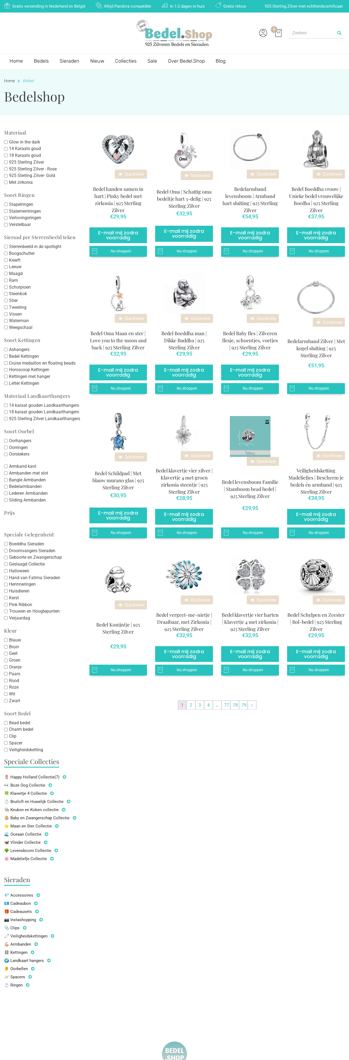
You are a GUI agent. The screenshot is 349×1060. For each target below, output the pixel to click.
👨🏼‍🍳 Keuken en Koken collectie (31, 809)
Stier (13, 300)
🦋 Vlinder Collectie (22, 842)
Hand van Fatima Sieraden (34, 577)
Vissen (15, 313)
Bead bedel (19, 722)
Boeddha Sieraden (26, 543)
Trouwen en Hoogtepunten (34, 611)
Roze (14, 687)
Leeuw (15, 266)
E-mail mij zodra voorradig (118, 235)
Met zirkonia (21, 182)
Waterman (19, 320)
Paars (14, 673)
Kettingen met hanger (29, 376)
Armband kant (22, 466)
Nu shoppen (121, 251)
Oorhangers (20, 440)
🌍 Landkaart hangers (24, 960)
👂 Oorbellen (16, 968)
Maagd (16, 273)
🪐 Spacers (14, 977)
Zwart (14, 700)
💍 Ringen (13, 985)
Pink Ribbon (20, 604)
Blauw (15, 640)
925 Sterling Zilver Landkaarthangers (44, 418)
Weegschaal (20, 327)
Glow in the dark (24, 141)
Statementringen (25, 210)
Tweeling (17, 307)
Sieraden (69, 61)
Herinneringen (22, 584)
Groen (14, 660)
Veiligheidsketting (26, 749)
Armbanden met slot (28, 473)
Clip (12, 736)
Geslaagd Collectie (27, 564)
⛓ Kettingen (16, 952)
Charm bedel (21, 729)
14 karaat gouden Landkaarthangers (44, 405)
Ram (13, 280)
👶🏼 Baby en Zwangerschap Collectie (37, 817)
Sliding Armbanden (27, 500)
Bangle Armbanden (27, 479)
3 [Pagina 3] (199, 705)
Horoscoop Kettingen (29, 369)
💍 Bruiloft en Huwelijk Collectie (34, 801)
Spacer (15, 743)
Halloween (19, 570)
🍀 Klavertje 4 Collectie (25, 793)
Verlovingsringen (25, 217)
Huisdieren (19, 591)
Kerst (14, 597)
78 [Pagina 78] (235, 705)
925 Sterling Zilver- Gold (32, 175)
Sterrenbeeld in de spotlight (35, 246)
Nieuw (97, 61)
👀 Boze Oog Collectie (24, 785)
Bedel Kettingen (24, 356)
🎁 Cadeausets (18, 911)
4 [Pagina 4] (208, 705)
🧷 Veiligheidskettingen (25, 936)
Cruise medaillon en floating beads (42, 362)
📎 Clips (12, 927)
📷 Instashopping (20, 919)
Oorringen (18, 447)
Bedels (41, 61)
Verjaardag (19, 618)
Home (16, 61)
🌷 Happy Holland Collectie (31, 777)
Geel (13, 653)
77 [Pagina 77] (226, 705)
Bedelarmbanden (25, 486)
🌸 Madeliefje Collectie (25, 858)
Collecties (126, 61)
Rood (14, 680)
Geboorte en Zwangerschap (35, 557)
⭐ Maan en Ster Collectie (28, 826)
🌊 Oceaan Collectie (22, 834)
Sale (152, 61)
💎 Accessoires (18, 895)
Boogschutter (22, 253)
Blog (220, 61)
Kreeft (14, 259)
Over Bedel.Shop (186, 61)
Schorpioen (20, 286)
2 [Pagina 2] (191, 705)
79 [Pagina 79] (244, 705)
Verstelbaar (20, 224)
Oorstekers (19, 454)
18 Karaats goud (25, 155)
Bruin (14, 646)
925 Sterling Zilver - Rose (33, 168)
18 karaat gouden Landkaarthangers (44, 411)
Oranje (15, 667)
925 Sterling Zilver (26, 162)
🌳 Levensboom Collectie (27, 850)
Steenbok (18, 293)
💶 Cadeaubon (17, 903)
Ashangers (19, 349)
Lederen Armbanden (28, 493)
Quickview (131, 174)
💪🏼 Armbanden (17, 944)
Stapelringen (21, 204)
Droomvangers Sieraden (32, 550)
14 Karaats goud (25, 148)
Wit (12, 694)
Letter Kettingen (24, 383)
